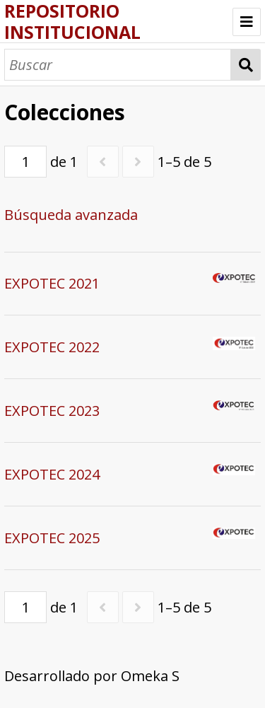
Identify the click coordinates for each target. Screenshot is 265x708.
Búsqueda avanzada (71, 214)
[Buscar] (117, 65)
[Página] (25, 162)
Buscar (245, 65)
